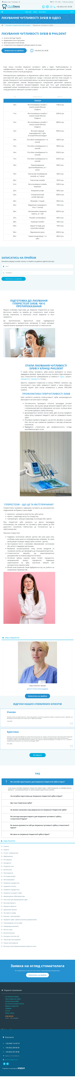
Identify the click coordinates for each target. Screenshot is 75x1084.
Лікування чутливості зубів (13, 893)
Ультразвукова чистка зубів (13, 923)
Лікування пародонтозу (11, 883)
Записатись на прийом (14, 50)
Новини (8, 1008)
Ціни (35, 12)
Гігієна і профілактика (11, 853)
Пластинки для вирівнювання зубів (15, 900)
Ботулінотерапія (9, 933)
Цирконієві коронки (10, 910)
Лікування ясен (9, 866)
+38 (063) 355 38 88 (64, 6)
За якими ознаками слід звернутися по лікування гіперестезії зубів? (36, 809)
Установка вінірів (9, 876)
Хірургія (6, 850)
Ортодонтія (7, 863)
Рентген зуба (8, 930)
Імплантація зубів (12, 1001)
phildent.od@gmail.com (11, 1059)
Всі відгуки (37, 755)
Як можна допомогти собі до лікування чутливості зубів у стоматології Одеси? (37, 826)
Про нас (28, 12)
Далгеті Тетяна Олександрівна (37, 689)
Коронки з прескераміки (12, 916)
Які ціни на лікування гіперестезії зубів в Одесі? (28, 834)
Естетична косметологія (14, 1004)
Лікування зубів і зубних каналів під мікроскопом (20, 920)
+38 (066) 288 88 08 (12, 1048)
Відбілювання (8, 856)
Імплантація (8, 870)
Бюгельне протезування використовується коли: (20, 946)
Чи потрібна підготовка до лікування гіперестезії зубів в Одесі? (34, 796)
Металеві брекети (10, 903)
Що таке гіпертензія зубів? (19, 803)
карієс (62, 377)
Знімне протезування (11, 943)
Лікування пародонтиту (11, 890)
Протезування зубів (13, 999)
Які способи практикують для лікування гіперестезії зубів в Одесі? (35, 781)
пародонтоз (35, 379)
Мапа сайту (9, 1013)
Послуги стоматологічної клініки (18, 25)
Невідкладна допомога (11, 926)
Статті (7, 1011)
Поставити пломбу (10, 913)
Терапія (6, 846)
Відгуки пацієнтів (11, 1006)
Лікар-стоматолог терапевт (37, 686)
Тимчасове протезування (12, 940)
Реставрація (8, 860)
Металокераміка (9, 880)
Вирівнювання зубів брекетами (14, 896)
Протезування (8, 873)
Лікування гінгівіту (10, 886)
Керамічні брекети (10, 906)
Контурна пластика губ (11, 936)
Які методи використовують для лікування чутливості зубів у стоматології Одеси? (33, 817)
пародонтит (25, 379)
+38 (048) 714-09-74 (12, 1043)
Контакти (42, 12)
